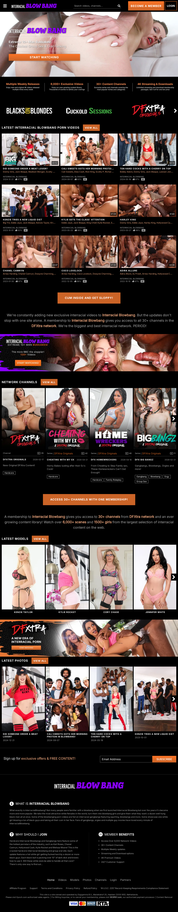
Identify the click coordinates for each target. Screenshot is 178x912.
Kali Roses (58, 844)
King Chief (91, 222)
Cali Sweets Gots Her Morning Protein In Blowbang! (97, 168)
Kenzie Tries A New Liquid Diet (22, 219)
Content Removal (164, 897)
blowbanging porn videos (56, 817)
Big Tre (6, 222)
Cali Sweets (67, 171)
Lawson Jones (166, 171)
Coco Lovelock (72, 270)
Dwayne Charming (44, 273)
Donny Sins (8, 171)
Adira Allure (128, 270)
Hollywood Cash (164, 222)
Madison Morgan (36, 171)
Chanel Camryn (13, 270)
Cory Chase (111, 612)
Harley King (128, 219)
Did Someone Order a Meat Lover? (25, 168)
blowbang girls (109, 813)
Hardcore (9, 473)
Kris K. (53, 222)
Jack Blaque (21, 171)
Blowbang (155, 476)
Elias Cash (79, 171)
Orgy (166, 476)
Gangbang (141, 476)
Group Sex (141, 481)
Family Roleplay (114, 480)
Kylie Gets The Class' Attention (83, 219)
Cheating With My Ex (60, 459)
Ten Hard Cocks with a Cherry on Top (145, 168)
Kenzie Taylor (42, 222)
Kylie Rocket (104, 222)
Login (171, 5)
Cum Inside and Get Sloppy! (89, 298)
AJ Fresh (136, 273)
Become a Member (146, 6)
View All (91, 127)
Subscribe (164, 759)
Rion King (90, 171)
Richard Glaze (112, 171)
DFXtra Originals (14, 459)
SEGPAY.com (116, 897)
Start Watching (44, 57)
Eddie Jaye (16, 222)
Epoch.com (22, 897)
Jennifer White (155, 612)
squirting (114, 817)
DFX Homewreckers (104, 459)
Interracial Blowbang (15, 176)
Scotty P (50, 171)
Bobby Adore (126, 171)
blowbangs (125, 817)
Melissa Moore (60, 847)
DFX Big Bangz (144, 459)
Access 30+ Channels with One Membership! (89, 499)
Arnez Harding (10, 273)
